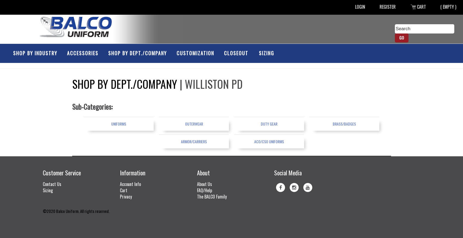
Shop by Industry (35, 53)
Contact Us (52, 184)
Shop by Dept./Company (137, 53)
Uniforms (118, 124)
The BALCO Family (212, 196)
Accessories (82, 53)
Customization (195, 53)
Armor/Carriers (194, 141)
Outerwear (194, 124)
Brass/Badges (344, 124)
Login (360, 7)
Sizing (266, 53)
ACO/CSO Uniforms (269, 141)
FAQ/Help (204, 190)
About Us (204, 184)
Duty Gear (269, 124)
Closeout (236, 53)
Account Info (130, 184)
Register (388, 7)
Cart (418, 7)
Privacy (126, 196)
